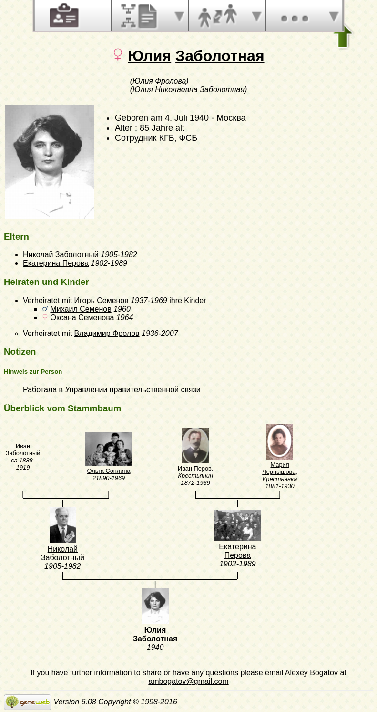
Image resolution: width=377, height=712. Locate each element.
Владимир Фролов (107, 333)
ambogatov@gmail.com (188, 681)
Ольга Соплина (108, 470)
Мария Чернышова (278, 468)
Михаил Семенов (80, 309)
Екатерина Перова (56, 263)
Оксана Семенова (82, 318)
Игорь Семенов (101, 300)
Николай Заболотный (61, 255)
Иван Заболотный (23, 449)
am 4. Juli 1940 (180, 118)
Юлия (149, 55)
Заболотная (219, 55)
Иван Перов (195, 468)
